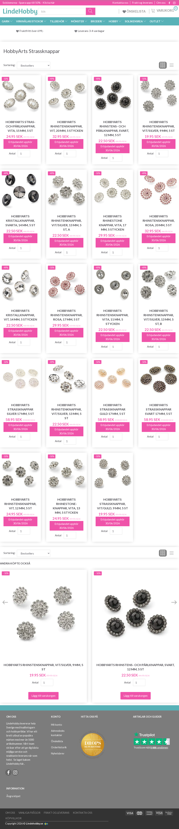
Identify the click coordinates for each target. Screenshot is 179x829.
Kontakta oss (120, 2)
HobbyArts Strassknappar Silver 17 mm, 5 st (20, 409)
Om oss (161, 2)
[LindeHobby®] (20, 10)
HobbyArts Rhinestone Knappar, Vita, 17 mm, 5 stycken (112, 222)
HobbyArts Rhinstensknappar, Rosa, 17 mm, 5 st (67, 315)
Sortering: (9, 65)
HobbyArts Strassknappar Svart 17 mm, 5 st (158, 409)
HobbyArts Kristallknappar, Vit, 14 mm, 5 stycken (20, 315)
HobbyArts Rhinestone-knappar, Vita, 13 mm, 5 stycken (66, 506)
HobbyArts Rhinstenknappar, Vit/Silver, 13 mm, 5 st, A (66, 222)
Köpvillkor (13, 818)
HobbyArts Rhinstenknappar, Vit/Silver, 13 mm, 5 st (66, 411)
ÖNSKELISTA (134, 11)
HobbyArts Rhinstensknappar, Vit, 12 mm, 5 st (20, 504)
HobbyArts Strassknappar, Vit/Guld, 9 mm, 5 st (112, 504)
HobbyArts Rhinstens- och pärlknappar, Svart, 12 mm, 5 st (112, 128)
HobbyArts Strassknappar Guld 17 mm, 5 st (112, 409)
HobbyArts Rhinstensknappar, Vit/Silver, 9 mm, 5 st (158, 126)
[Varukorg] (164, 10)
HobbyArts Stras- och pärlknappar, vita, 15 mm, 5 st (20, 126)
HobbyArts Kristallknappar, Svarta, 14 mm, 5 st (20, 220)
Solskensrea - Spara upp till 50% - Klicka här (29, 2)
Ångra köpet (13, 796)
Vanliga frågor (29, 812)
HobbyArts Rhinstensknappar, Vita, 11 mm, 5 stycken (112, 317)
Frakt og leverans (142, 2)
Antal (12, 153)
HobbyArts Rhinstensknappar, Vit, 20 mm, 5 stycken (66, 126)
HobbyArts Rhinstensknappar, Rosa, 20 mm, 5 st (159, 220)
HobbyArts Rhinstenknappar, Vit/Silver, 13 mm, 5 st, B (159, 317)
